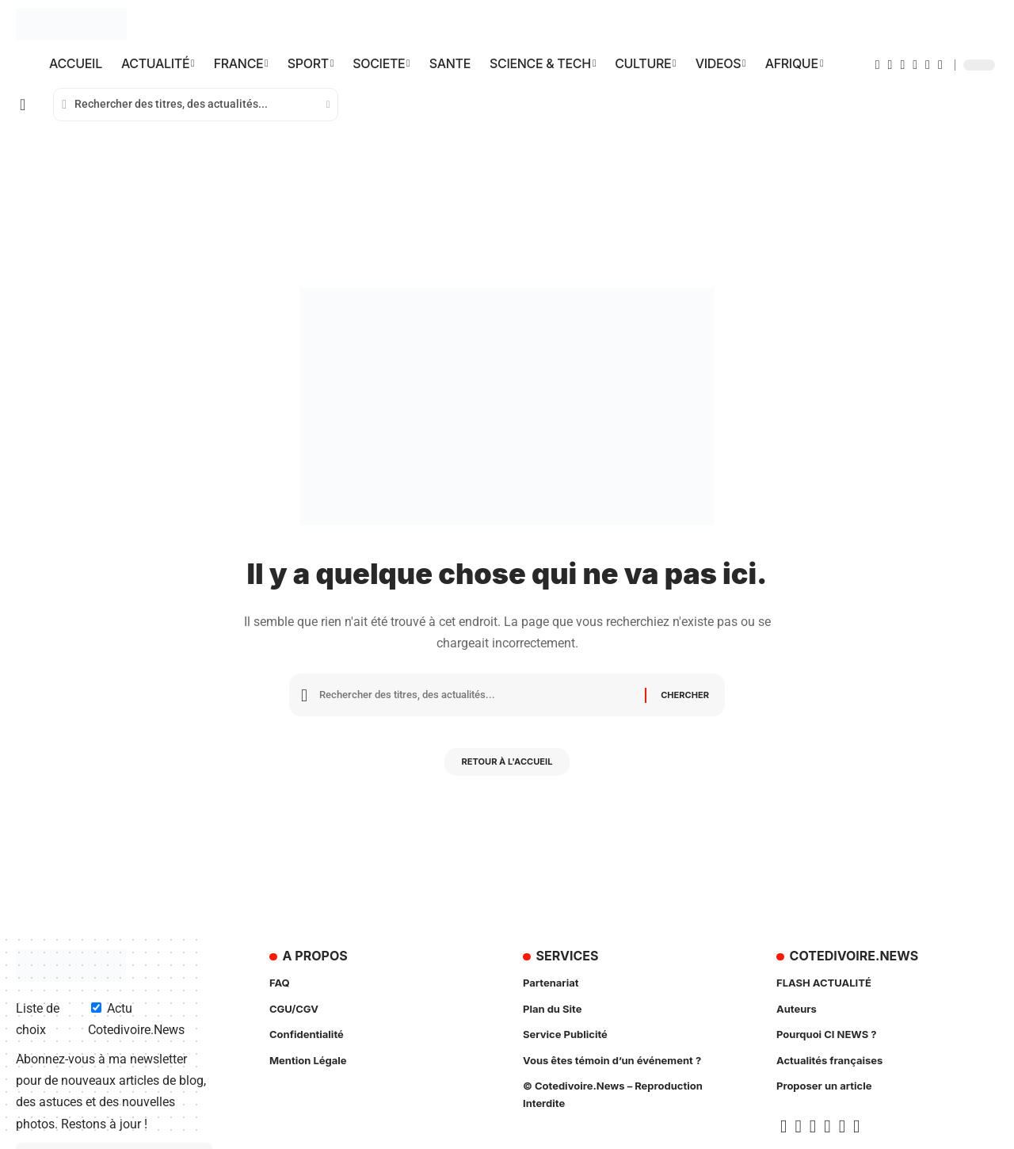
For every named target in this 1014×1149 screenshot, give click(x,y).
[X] (890, 64)
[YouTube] (902, 64)
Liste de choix (37, 1019)
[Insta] (927, 64)
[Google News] (915, 64)
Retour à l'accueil (507, 767)
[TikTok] (940, 64)
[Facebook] (877, 64)
